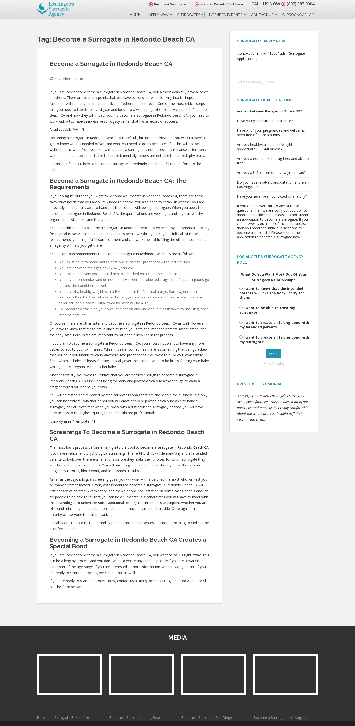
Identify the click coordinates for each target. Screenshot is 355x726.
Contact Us (262, 15)
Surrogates (188, 15)
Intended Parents (225, 15)
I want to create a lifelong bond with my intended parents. (274, 324)
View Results (274, 363)
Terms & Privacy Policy (255, 82)
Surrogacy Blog (298, 15)
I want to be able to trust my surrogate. (267, 310)
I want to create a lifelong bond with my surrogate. (274, 339)
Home (135, 15)
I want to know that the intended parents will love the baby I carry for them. (271, 293)
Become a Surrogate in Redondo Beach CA (111, 63)
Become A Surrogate (164, 4)
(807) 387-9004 (299, 4)
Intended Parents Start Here (216, 4)
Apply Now (159, 15)
